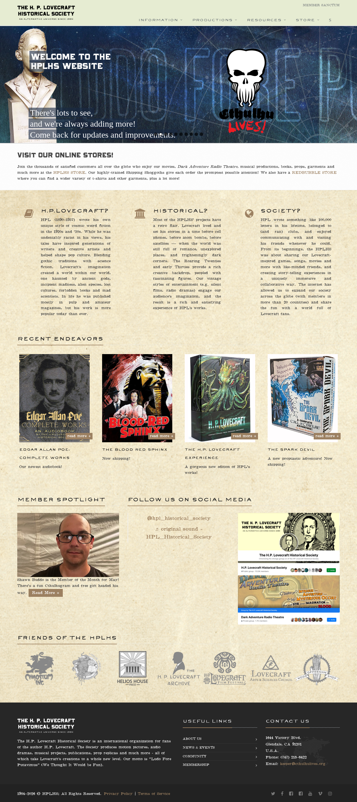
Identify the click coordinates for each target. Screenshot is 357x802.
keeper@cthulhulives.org (303, 763)
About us (192, 739)
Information (158, 20)
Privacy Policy (118, 793)
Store (305, 20)
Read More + (45, 592)
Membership (196, 765)
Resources (264, 20)
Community (195, 756)
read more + (79, 436)
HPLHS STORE (69, 172)
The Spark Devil (291, 449)
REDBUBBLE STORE (314, 172)
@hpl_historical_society (178, 518)
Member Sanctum (321, 5)
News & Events (199, 747)
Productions (212, 20)
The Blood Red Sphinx (134, 449)
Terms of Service (154, 793)
